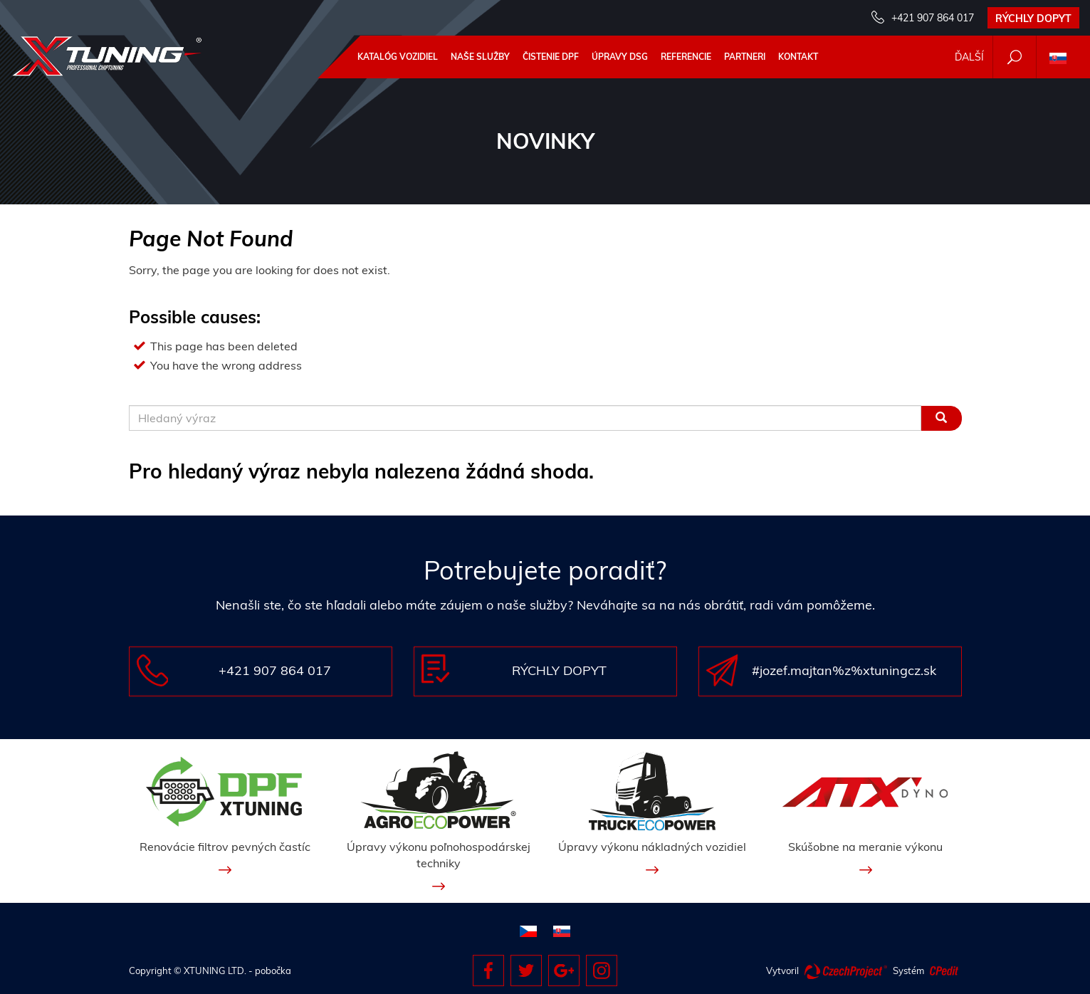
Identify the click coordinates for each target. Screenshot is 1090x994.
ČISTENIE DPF (551, 56)
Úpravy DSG (620, 56)
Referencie (686, 56)
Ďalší (969, 57)
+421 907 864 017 (932, 17)
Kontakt (798, 56)
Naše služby (480, 56)
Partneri (744, 56)
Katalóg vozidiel (397, 56)
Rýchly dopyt (1033, 18)
